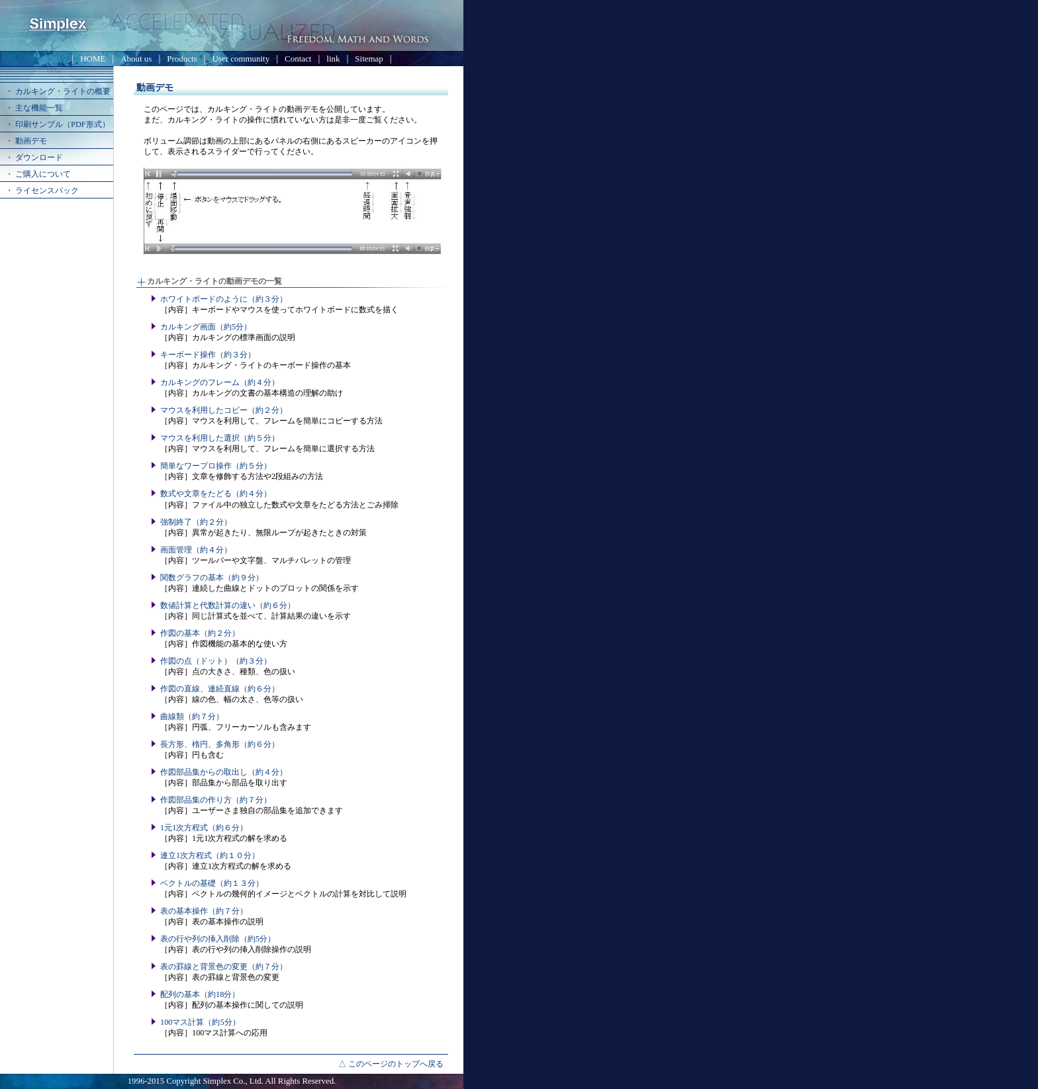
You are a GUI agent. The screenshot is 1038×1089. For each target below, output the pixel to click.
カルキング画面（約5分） (206, 326)
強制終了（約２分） (196, 522)
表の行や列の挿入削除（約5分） (217, 938)
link (333, 59)
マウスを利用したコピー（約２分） (223, 410)
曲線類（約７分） (192, 716)
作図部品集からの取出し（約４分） (223, 772)
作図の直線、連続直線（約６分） (219, 688)
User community (241, 59)
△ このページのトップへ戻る (391, 1063)
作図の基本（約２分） (200, 633)
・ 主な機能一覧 (34, 107)
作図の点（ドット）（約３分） (215, 661)
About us (136, 59)
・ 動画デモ (26, 141)
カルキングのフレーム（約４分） (219, 382)
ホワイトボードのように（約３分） (223, 299)
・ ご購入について (38, 174)
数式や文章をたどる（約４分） (215, 493)
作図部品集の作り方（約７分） (215, 800)
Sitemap (369, 59)
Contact (298, 59)
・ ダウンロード (34, 157)
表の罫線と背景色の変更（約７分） (223, 966)
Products (182, 59)
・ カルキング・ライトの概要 (58, 91)
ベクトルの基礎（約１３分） (211, 883)
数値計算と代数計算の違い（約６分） (227, 605)
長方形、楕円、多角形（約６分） (219, 744)
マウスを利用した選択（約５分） (219, 438)
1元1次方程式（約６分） (204, 827)
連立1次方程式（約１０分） (210, 855)
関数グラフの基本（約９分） (211, 577)
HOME (92, 59)
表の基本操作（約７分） (204, 911)
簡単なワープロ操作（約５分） (215, 465)
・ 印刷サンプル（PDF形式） (57, 124)
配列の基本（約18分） (200, 994)
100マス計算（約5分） (200, 1022)
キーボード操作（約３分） (208, 354)
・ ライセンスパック (42, 190)
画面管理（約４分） (196, 549)
